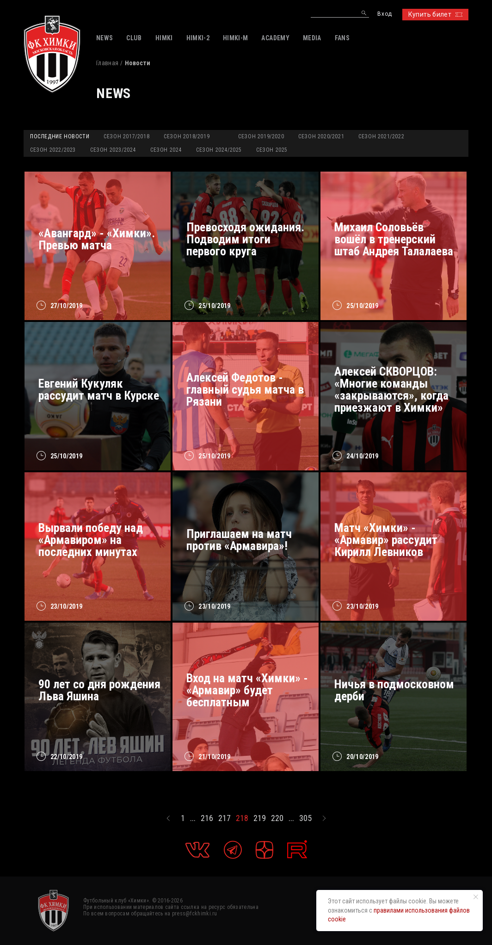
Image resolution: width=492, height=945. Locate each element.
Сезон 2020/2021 (321, 136)
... (193, 818)
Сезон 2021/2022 (381, 136)
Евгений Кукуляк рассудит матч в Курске (98, 389)
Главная (107, 63)
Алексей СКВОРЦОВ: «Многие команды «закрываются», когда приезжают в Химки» (391, 389)
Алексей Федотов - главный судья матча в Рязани (245, 389)
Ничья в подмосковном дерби (394, 690)
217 (224, 818)
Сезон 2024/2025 (219, 150)
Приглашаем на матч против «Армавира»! (239, 540)
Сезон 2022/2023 (53, 150)
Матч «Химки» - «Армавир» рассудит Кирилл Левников (385, 540)
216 (207, 818)
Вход (384, 14)
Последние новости (59, 136)
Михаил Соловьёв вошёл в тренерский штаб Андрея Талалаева (393, 239)
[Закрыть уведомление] (475, 897)
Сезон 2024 (166, 150)
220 (277, 818)
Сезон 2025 (272, 150)
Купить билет (435, 14)
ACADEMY (275, 38)
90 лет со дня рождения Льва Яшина (99, 690)
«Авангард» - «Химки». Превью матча (96, 239)
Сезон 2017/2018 (126, 136)
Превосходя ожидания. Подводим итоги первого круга (245, 239)
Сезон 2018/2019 (186, 136)
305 (305, 818)
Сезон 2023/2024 (113, 150)
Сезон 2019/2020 (261, 136)
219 (259, 818)
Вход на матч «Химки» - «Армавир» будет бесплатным (247, 690)
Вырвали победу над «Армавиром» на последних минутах (90, 540)
